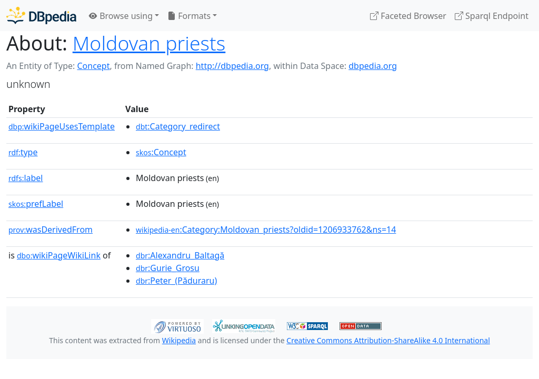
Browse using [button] (121, 16)
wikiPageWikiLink (59, 255)
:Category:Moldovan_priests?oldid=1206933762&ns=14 (266, 229)
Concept (93, 66)
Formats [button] (189, 16)
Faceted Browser (408, 16)
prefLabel (35, 204)
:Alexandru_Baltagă (180, 255)
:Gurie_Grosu (167, 268)
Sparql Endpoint (491, 16)
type (23, 152)
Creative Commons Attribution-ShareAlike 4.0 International (388, 340)
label (25, 178)
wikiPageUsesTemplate (61, 126)
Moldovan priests (149, 42)
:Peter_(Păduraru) (176, 280)
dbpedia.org (372, 66)
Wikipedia (179, 340)
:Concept (161, 152)
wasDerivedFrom (50, 229)
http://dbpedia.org (232, 66)
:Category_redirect (178, 126)
